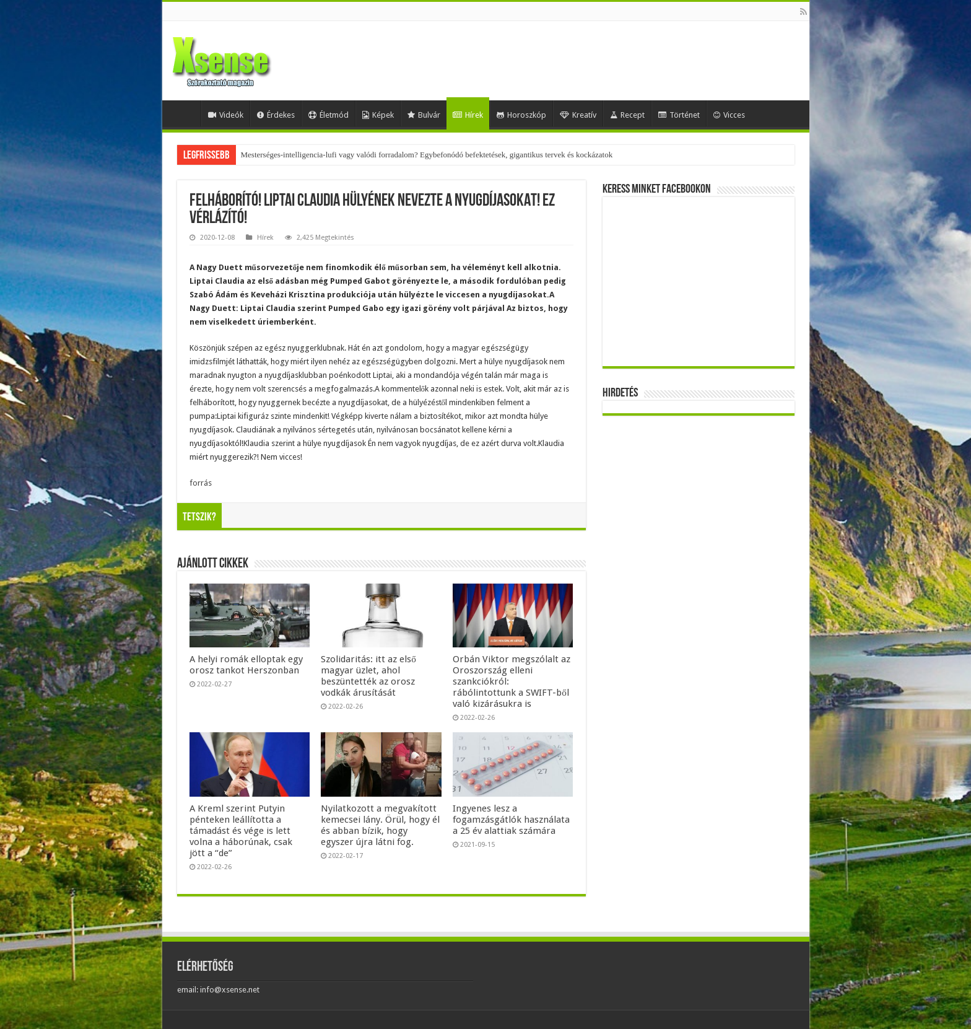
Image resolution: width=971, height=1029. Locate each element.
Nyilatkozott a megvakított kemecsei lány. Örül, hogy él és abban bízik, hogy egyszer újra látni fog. (380, 825)
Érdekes (276, 115)
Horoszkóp (521, 115)
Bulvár (423, 115)
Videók (225, 115)
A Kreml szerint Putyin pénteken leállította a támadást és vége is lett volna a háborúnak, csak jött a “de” (240, 831)
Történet (679, 115)
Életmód (328, 115)
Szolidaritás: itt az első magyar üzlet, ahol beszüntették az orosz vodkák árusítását (368, 676)
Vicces (729, 115)
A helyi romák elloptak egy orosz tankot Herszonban (246, 665)
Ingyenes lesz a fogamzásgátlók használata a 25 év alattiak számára (511, 819)
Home (184, 113)
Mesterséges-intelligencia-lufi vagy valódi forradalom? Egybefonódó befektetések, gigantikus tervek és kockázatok (427, 154)
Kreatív (578, 115)
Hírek (468, 115)
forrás (200, 483)
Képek (378, 115)
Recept (627, 115)
